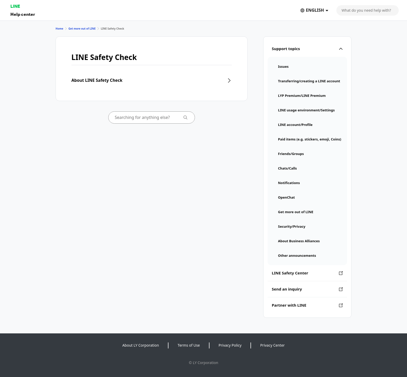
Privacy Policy (230, 345)
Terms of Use (189, 345)
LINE (15, 6)
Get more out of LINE (82, 28)
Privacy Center (272, 345)
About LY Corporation (140, 345)
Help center (22, 14)
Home (59, 28)
